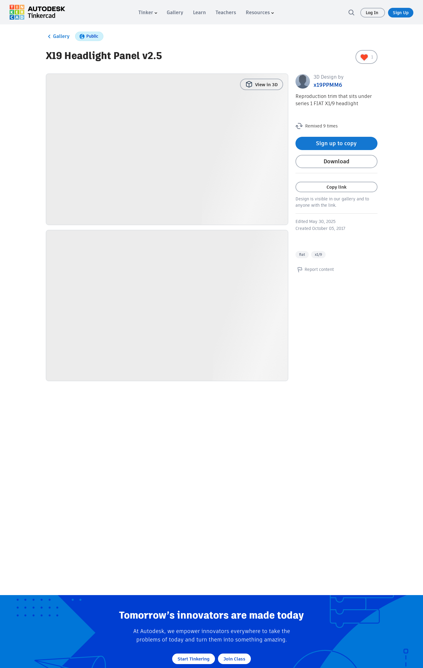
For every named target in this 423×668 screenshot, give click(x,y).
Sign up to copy (336, 143)
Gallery (58, 36)
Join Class (234, 659)
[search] (351, 12)
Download (336, 161)
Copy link (336, 187)
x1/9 (318, 254)
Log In (373, 13)
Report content (314, 269)
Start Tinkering (194, 659)
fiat (302, 254)
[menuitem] (148, 12)
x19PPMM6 (328, 85)
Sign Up (401, 13)
